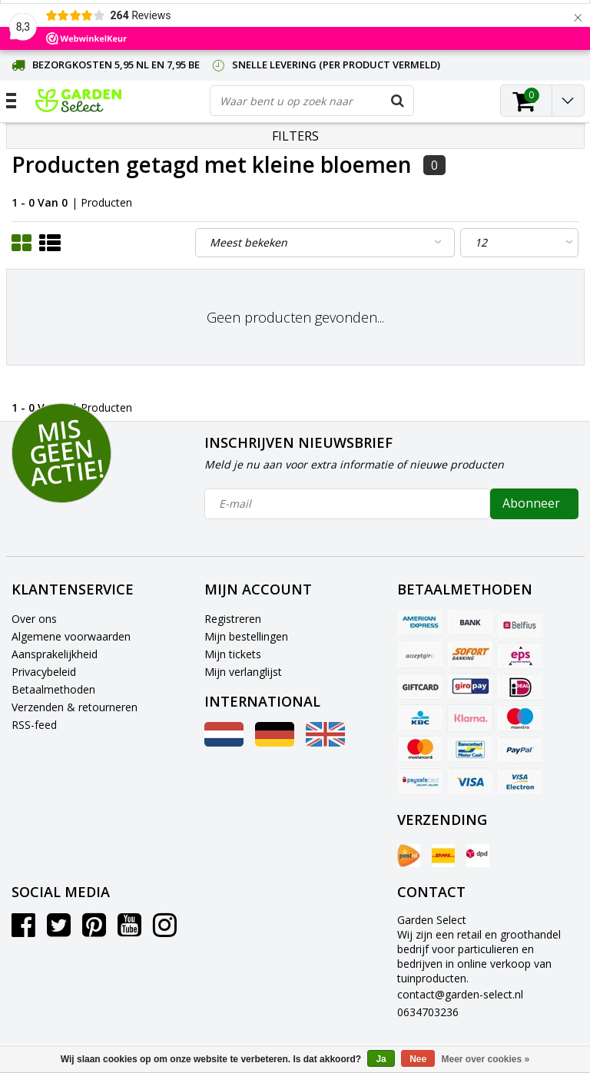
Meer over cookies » (486, 1059)
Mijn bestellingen (246, 636)
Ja (381, 1059)
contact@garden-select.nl (460, 994)
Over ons (34, 618)
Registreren (232, 618)
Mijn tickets (232, 654)
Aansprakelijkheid (55, 654)
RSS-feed (34, 724)
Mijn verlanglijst (243, 671)
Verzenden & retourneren (75, 707)
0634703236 (428, 1012)
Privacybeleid (44, 671)
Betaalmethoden (53, 689)
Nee (417, 1059)
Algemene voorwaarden (71, 636)
